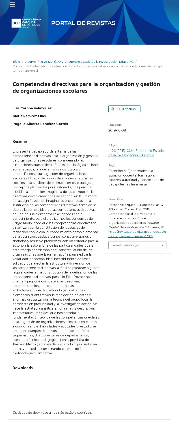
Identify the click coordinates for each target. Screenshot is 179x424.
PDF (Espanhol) (126, 109)
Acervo (30, 61)
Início (16, 61)
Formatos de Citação (125, 245)
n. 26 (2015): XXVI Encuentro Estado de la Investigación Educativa (87, 61)
